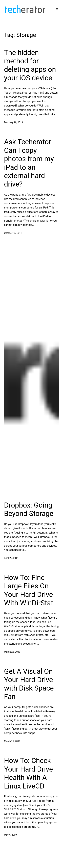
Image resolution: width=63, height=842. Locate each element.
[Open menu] (57, 9)
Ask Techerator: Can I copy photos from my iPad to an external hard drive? (29, 163)
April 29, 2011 (11, 558)
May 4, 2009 (10, 834)
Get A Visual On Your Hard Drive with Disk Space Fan (29, 684)
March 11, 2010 (12, 741)
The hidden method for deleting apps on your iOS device (30, 65)
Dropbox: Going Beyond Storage (28, 509)
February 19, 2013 (13, 122)
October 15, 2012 (13, 233)
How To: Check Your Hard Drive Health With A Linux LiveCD (28, 773)
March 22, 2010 (12, 651)
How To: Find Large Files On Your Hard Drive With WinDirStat (28, 590)
